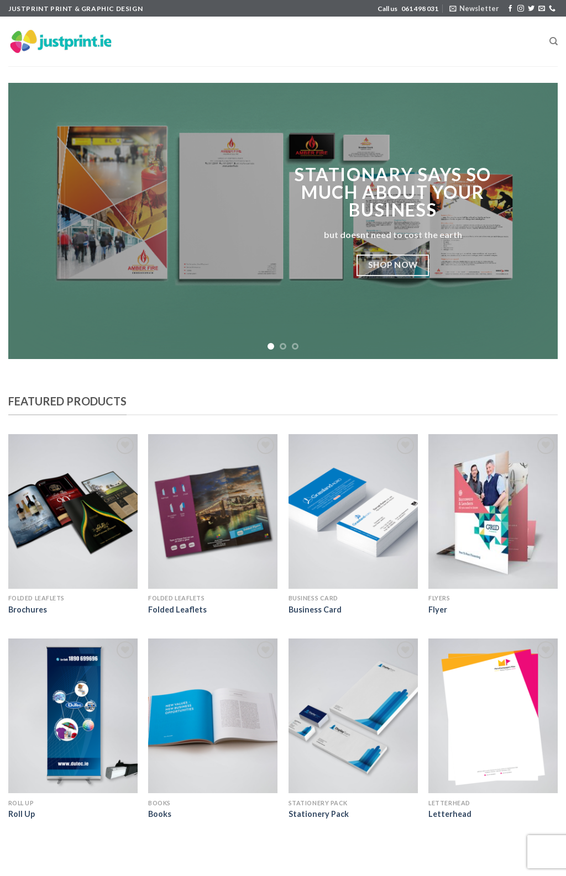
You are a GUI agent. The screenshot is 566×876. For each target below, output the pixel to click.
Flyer (437, 609)
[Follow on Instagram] (520, 9)
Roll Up (21, 814)
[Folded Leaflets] (212, 511)
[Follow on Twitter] (531, 9)
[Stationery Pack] (353, 715)
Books (159, 814)
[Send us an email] (541, 9)
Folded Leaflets (177, 609)
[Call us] (552, 9)
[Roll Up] (73, 715)
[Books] (212, 715)
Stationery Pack (319, 814)
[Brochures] (73, 511)
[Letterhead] (493, 715)
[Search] (553, 41)
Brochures (27, 609)
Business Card (315, 609)
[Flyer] (493, 511)
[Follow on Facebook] (510, 9)
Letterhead (449, 814)
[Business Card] (353, 511)
